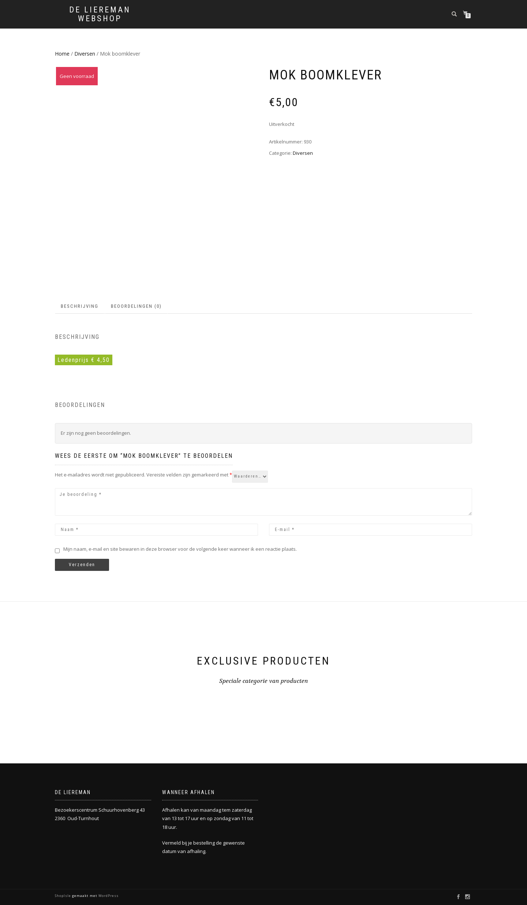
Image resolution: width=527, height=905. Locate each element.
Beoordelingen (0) (136, 306)
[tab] (80, 306)
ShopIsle (63, 895)
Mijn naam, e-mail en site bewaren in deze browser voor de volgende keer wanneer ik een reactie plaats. (180, 549)
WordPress (108, 895)
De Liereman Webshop (100, 14)
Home (62, 53)
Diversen (84, 53)
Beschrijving (79, 306)
